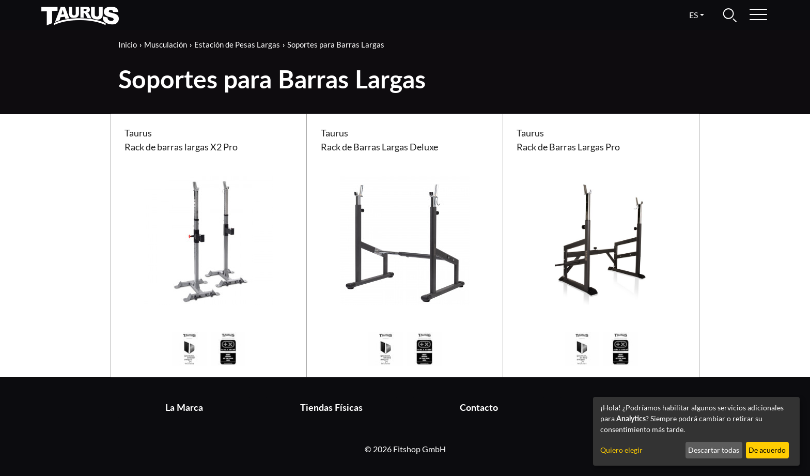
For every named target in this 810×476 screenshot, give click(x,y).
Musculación (165, 44)
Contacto (479, 407)
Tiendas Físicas (331, 407)
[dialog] (696, 431)
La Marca (184, 407)
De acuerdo (767, 450)
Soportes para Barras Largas (335, 44)
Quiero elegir (621, 450)
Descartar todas (713, 450)
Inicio (127, 44)
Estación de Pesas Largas (237, 44)
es (693, 15)
